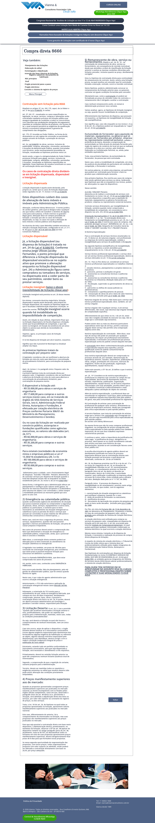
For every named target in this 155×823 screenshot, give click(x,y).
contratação (111, 96)
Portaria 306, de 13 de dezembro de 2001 (107, 510)
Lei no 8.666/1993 (122, 196)
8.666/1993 (63, 480)
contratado (91, 346)
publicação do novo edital (33, 642)
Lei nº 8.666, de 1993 (93, 222)
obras (44, 158)
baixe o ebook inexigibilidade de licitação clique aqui (45, 288)
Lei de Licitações (118, 258)
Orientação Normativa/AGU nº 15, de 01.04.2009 (104, 216)
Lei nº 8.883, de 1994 (116, 296)
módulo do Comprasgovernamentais (107, 525)
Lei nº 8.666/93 (36, 110)
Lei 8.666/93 (34, 144)
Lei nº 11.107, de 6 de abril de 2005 (41, 229)
